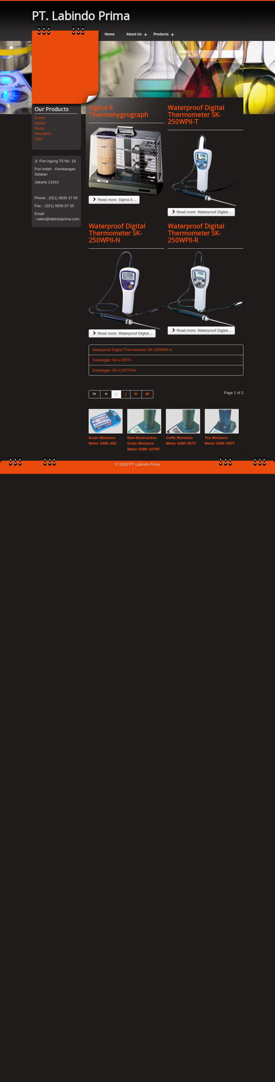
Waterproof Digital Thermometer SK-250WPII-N (117, 232)
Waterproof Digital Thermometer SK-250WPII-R (196, 232)
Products (161, 34)
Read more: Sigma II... (114, 199)
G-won (40, 118)
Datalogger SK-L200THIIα (114, 370)
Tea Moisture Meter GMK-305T (220, 441)
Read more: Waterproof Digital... (201, 212)
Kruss (39, 128)
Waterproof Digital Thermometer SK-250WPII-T (196, 114)
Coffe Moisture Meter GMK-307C (181, 441)
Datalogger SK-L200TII (111, 360)
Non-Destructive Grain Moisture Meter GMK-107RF (143, 443)
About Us (134, 34)
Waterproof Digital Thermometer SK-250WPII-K (132, 350)
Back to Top (137, 469)
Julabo (40, 123)
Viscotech (43, 133)
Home (109, 34)
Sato (38, 139)
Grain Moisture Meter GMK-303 (102, 441)
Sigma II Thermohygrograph (118, 111)
